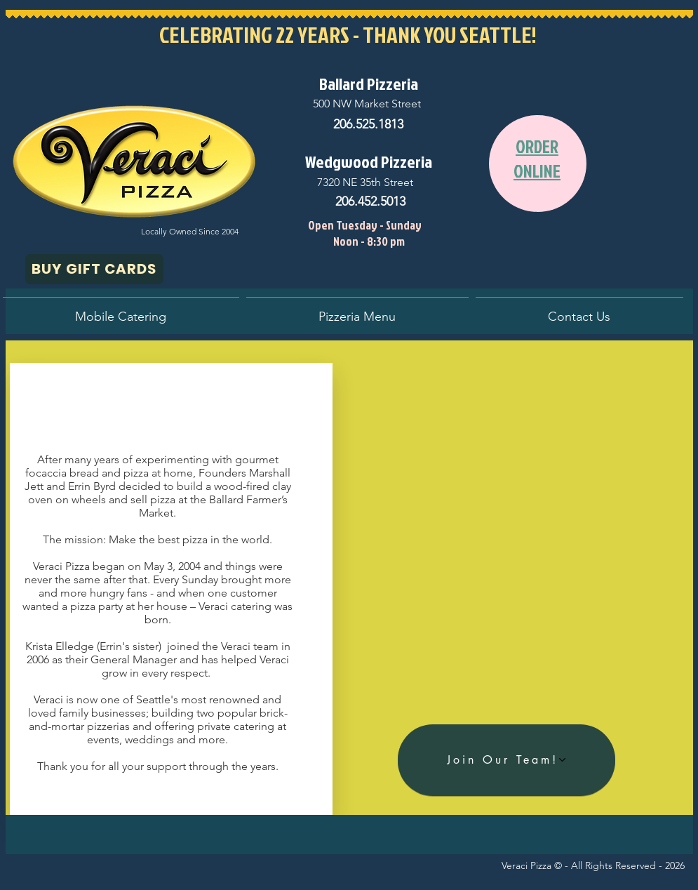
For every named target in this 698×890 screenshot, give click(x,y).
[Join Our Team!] (506, 760)
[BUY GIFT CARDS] (94, 269)
